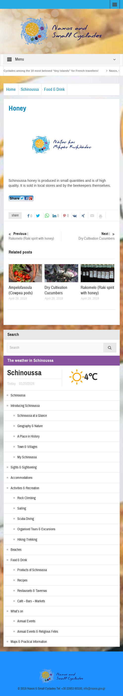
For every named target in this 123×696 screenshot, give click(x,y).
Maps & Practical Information (29, 642)
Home (11, 89)
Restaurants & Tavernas (32, 591)
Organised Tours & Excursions (36, 529)
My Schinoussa (27, 457)
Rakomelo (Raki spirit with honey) (34, 236)
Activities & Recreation (25, 488)
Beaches (16, 550)
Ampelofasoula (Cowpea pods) (21, 290)
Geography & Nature (30, 426)
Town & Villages (27, 447)
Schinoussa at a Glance (32, 416)
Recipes (22, 580)
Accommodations (21, 478)
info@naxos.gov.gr (94, 689)
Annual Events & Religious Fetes (37, 631)
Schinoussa (30, 89)
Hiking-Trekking (27, 539)
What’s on (17, 611)
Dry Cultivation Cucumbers (89, 236)
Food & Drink (54, 89)
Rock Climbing (26, 498)
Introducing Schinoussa (25, 406)
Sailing (21, 508)
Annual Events (26, 621)
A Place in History (28, 436)
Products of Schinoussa (32, 570)
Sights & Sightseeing (24, 467)
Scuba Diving (25, 519)
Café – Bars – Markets (31, 601)
